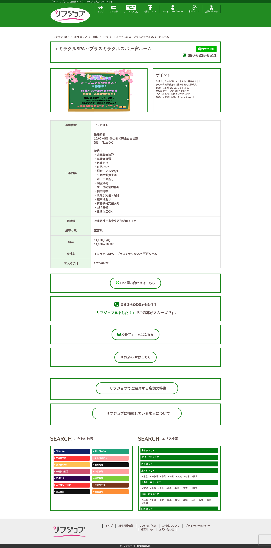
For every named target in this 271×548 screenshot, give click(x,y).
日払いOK (59, 451)
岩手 (161, 488)
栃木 (186, 476)
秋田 (176, 488)
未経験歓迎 (99, 498)
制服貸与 (98, 492)
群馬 (194, 476)
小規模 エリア (148, 450)
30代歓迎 (59, 478)
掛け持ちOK (60, 465)
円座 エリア (147, 464)
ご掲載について (170, 525)
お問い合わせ (211, 9)
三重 (145, 500)
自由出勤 (59, 492)
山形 (153, 488)
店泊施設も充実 (62, 485)
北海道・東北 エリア (151, 482)
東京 (145, 476)
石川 (192, 500)
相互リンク (194, 9)
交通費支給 (60, 458)
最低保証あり (100, 458)
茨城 (179, 476)
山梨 (161, 500)
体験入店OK (60, 505)
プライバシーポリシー (172, 9)
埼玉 (171, 476)
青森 (184, 488)
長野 (208, 500)
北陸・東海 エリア (150, 494)
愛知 (176, 500)
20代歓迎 (98, 471)
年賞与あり (99, 485)
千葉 (163, 476)
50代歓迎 (59, 498)
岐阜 (169, 500)
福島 (169, 488)
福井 (200, 500)
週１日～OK (99, 451)
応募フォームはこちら (135, 334)
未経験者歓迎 (61, 471)
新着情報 (113, 9)
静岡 (145, 503)
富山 (153, 500)
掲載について (150, 9)
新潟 (184, 500)
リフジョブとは (130, 9)
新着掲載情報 (125, 525)
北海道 (193, 488)
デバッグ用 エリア (150, 457)
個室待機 (98, 465)
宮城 (145, 488)
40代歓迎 (98, 478)
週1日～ (97, 505)
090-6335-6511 (202, 55)
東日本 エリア (148, 470)
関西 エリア (147, 509)
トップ (101, 9)
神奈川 (154, 476)
